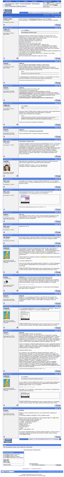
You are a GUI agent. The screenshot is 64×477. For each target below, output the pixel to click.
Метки (4, 445)
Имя (44, 3)
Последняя (56, 12)
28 (43, 12)
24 (36, 12)
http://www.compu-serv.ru (35, 18)
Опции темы (46, 14)
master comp (8, 19)
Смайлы (5, 460)
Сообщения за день (46, 1)
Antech (6, 87)
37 (49, 12)
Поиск (58, 1)
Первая (30, 12)
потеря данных (29, 446)
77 (51, 12)
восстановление (9, 446)
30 (47, 12)
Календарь (34, 1)
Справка (26, 1)
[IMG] (5, 461)
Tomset (6, 63)
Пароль (45, 5)
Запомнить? (57, 3)
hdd (4, 446)
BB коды (5, 459)
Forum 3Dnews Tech (9, 3)
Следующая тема (36, 449)
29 (45, 12)
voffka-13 (6, 29)
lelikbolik (6, 248)
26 (40, 12)
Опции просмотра (55, 14)
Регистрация (8, 1)
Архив (57, 471)
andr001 (6, 161)
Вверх (61, 471)
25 (38, 12)
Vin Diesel (7, 237)
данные (14, 446)
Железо (17, 3)
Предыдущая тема (28, 449)
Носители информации (25, 3)
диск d (18, 446)
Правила (18, 1)
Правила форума (7, 464)
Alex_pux (6, 141)
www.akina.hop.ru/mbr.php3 (26, 92)
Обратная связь (42, 471)
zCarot (44, 475)
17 (35, 12)
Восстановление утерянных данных (28, 32)
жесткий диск (22, 446)
